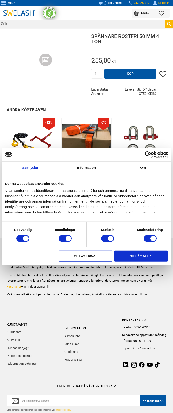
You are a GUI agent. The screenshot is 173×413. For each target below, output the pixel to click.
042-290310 (139, 3)
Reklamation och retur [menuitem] (22, 364)
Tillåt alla (141, 256)
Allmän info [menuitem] (72, 336)
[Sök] (169, 24)
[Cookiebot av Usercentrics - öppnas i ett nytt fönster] (148, 154)
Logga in (161, 3)
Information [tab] (86, 167)
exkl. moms (115, 3)
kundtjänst (14, 286)
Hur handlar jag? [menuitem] (18, 348)
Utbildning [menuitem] (71, 352)
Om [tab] (143, 167)
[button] (164, 13)
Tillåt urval (86, 256)
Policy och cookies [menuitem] (19, 356)
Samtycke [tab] (30, 167)
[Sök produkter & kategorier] (82, 24)
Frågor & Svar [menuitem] (73, 359)
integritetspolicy (63, 409)
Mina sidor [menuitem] (71, 344)
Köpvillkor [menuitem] (13, 340)
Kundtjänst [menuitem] (14, 332)
